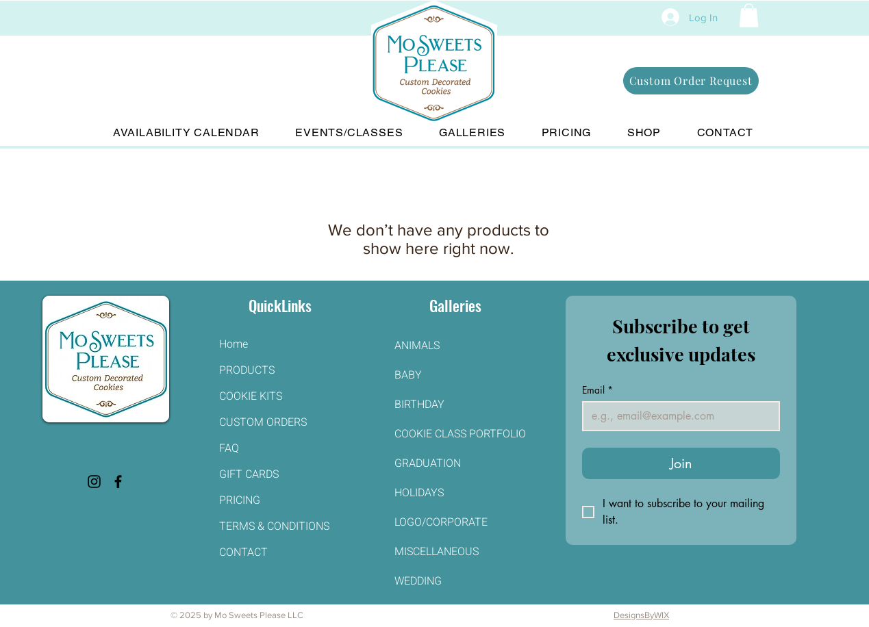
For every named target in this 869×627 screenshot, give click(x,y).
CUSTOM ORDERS (263, 422)
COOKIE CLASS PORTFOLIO (455, 434)
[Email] (676, 416)
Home (233, 344)
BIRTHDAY (419, 404)
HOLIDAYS (419, 493)
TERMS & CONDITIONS (274, 526)
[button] (749, 15)
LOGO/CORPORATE (441, 522)
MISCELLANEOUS (436, 551)
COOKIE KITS (250, 396)
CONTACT (243, 552)
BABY (408, 375)
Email (597, 390)
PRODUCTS (247, 370)
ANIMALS (417, 345)
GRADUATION (427, 463)
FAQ (229, 448)
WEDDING (418, 581)
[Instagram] (94, 481)
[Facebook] (118, 481)
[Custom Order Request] (691, 80)
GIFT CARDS (249, 474)
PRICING (239, 500)
